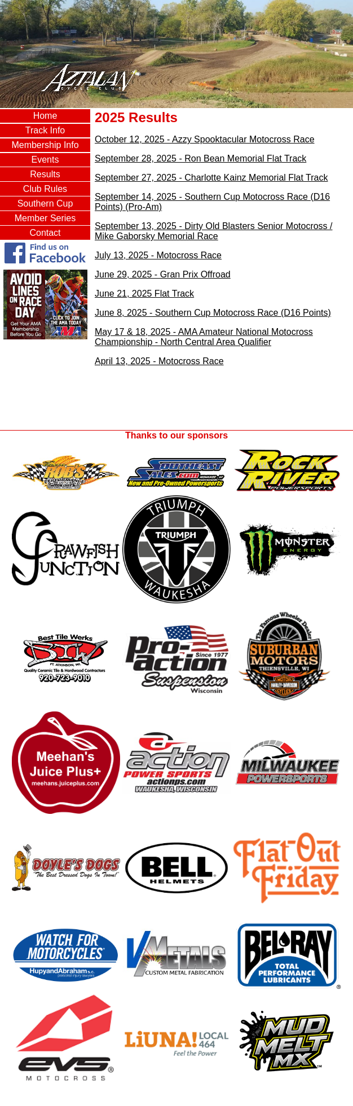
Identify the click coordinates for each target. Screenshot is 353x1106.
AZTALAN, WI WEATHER (45, 386)
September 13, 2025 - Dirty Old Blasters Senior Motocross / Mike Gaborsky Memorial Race (214, 231)
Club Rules (45, 189)
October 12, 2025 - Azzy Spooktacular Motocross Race (205, 139)
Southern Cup (45, 203)
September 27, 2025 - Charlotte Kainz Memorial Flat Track (211, 177)
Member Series (45, 218)
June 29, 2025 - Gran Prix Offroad (163, 274)
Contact (44, 233)
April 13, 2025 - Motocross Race (159, 361)
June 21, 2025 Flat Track (144, 293)
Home (45, 115)
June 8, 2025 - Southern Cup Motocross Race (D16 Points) (213, 312)
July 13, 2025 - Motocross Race (158, 255)
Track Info (45, 130)
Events (45, 159)
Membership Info (44, 145)
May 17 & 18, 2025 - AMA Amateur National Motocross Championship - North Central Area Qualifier (204, 337)
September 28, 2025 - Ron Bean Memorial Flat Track (200, 158)
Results (45, 174)
